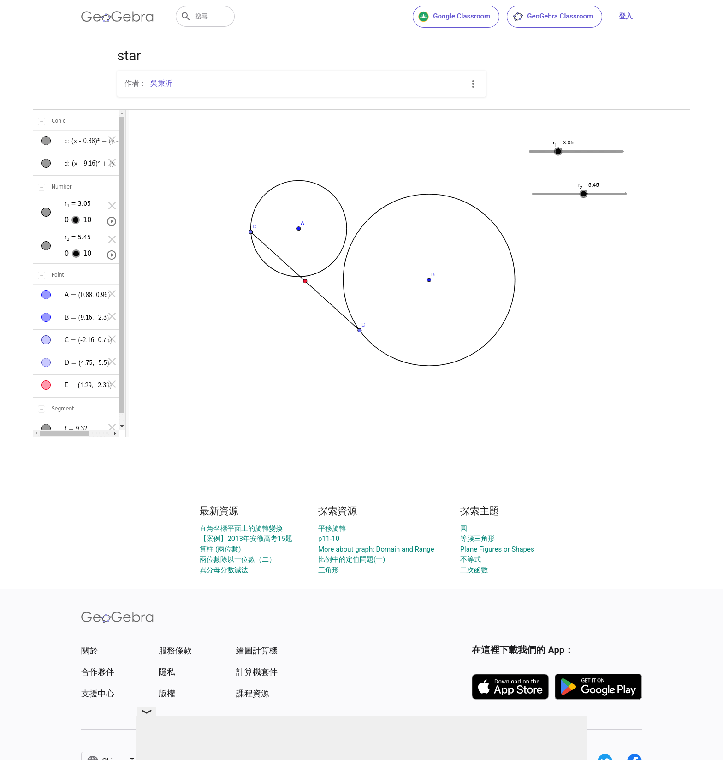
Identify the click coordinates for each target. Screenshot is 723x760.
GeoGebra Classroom (552, 16)
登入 (626, 16)
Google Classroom (454, 16)
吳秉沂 (161, 83)
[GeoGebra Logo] (117, 16)
